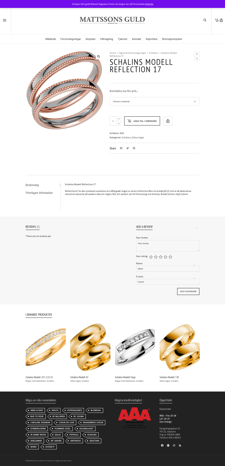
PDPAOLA (74, 434)
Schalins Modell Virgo (125, 377)
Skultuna (94, 441)
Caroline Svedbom (40, 422)
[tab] (43, 184)
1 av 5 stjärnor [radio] (151, 257)
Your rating (142, 256)
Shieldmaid (36, 441)
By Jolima (79, 416)
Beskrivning (32, 185)
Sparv (33, 447)
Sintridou (75, 441)
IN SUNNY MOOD (38, 434)
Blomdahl (96, 410)
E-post (140, 276)
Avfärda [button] (149, 3)
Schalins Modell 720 (169, 377)
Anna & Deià (36, 410)
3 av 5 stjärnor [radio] (161, 257)
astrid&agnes (74, 410)
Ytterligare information (39, 193)
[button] (98, 56)
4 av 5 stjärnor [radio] (166, 257)
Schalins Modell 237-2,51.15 (39, 377)
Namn (139, 263)
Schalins (153, 52)
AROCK (55, 410)
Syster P (50, 447)
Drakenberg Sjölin (93, 422)
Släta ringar (138, 137)
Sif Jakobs (56, 441)
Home (113, 52)
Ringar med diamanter (36, 381)
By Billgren (58, 416)
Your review (142, 237)
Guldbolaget (86, 428)
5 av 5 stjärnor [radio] (171, 257)
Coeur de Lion (66, 422)
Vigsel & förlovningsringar (132, 52)
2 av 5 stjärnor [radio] (156, 257)
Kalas (58, 434)
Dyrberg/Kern (38, 428)
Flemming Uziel (63, 428)
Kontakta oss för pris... (124, 91)
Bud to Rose (37, 416)
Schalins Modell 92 (79, 377)
